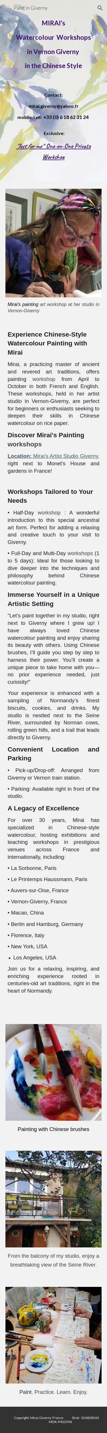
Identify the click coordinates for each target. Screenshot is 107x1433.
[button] (7, 8)
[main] (53, 44)
